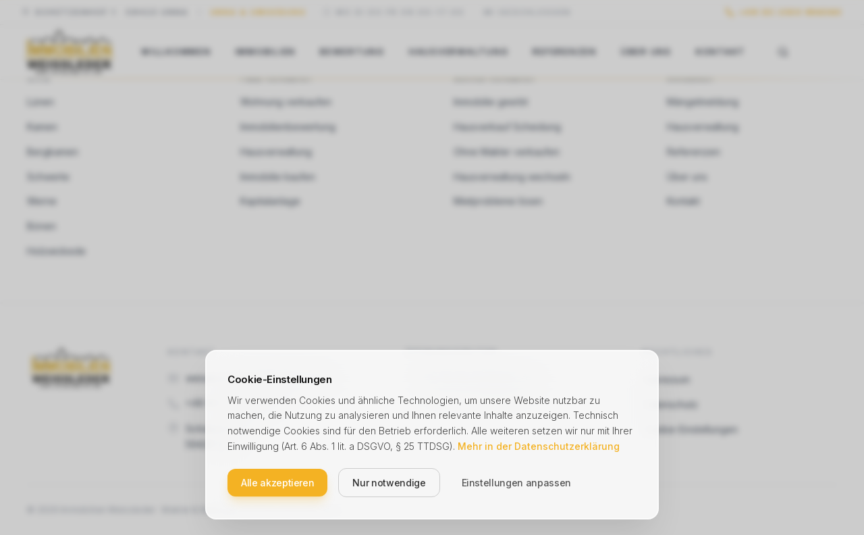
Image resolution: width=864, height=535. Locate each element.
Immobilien (266, 52)
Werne (42, 201)
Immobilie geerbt (491, 101)
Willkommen (176, 52)
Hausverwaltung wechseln (512, 176)
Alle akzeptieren (277, 482)
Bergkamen (52, 151)
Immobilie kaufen (277, 176)
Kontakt (720, 52)
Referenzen (565, 52)
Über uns (646, 52)
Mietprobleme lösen (498, 201)
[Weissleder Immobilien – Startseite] (69, 52)
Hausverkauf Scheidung (507, 126)
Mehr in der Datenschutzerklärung (539, 445)
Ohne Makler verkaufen (507, 151)
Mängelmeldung (702, 101)
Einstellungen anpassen (516, 482)
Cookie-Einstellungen (690, 429)
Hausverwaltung (459, 52)
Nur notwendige (388, 482)
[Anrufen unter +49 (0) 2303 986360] (783, 12)
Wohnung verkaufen (285, 101)
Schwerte (48, 176)
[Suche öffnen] (783, 52)
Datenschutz (670, 404)
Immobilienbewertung (287, 126)
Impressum (666, 379)
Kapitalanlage (270, 201)
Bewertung (352, 52)
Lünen (40, 101)
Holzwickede (56, 251)
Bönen (41, 226)
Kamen (42, 126)
